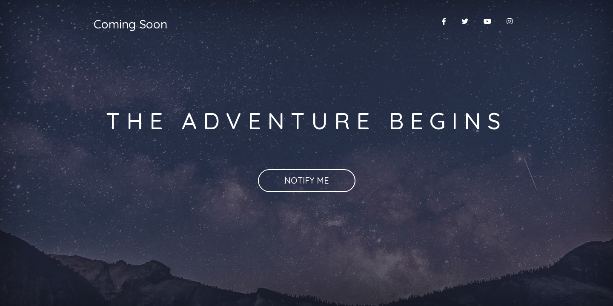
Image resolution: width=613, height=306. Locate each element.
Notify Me (306, 180)
